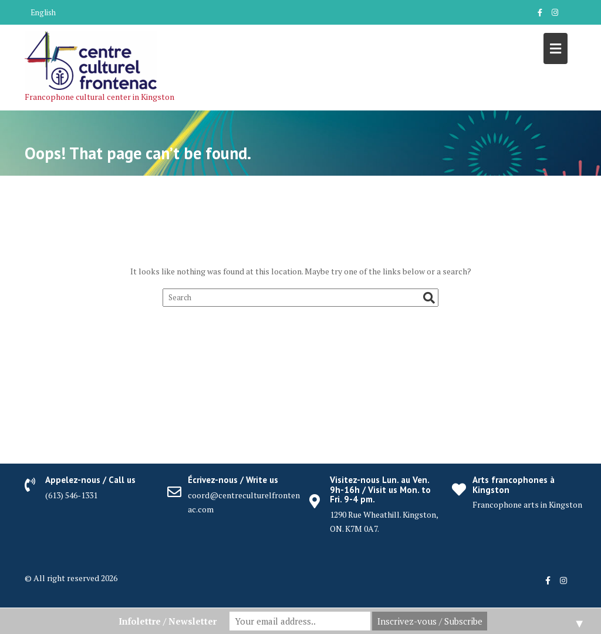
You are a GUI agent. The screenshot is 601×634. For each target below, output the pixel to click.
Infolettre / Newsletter (168, 621)
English (43, 12)
